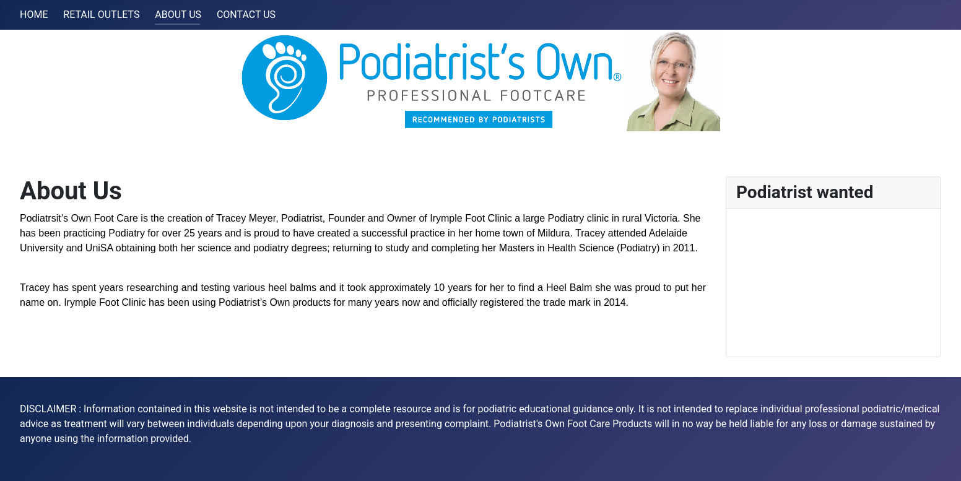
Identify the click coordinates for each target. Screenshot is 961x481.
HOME (34, 14)
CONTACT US (246, 14)
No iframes (833, 280)
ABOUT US (178, 14)
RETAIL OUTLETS (101, 14)
